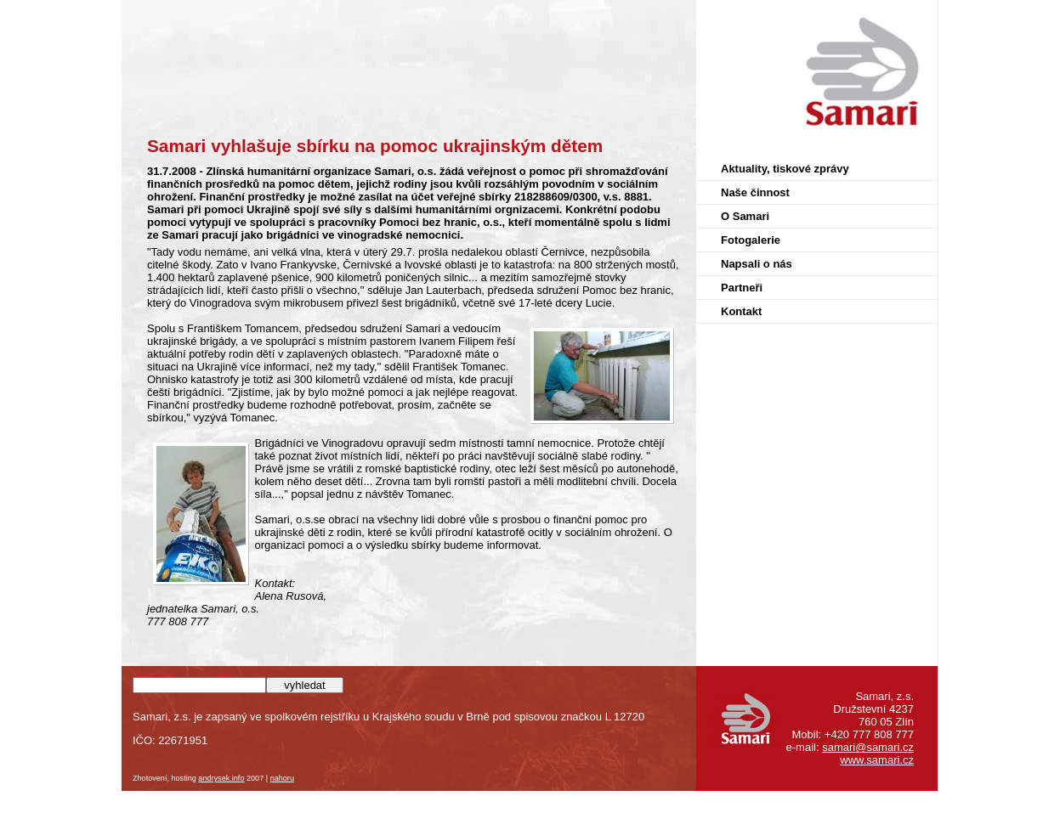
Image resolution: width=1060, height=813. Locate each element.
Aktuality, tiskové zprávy (785, 168)
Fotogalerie (750, 240)
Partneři (741, 287)
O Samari (745, 216)
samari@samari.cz (868, 747)
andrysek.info (221, 778)
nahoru (282, 778)
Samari (919, 14)
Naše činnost (755, 192)
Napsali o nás (756, 263)
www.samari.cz (877, 760)
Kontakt (741, 311)
